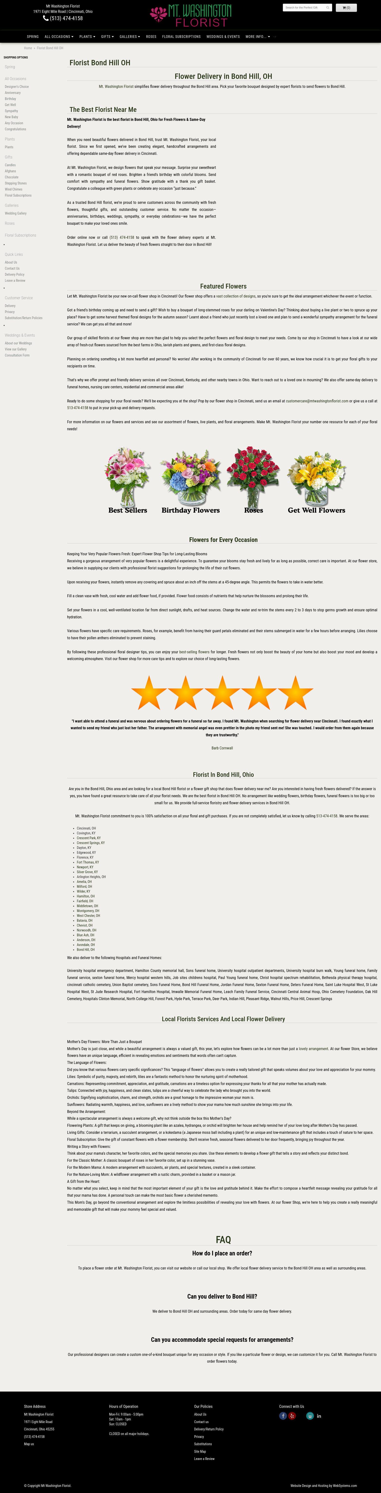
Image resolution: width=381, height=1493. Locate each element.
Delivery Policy (14, 274)
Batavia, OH (84, 920)
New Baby (11, 117)
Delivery (10, 306)
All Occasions (57, 37)
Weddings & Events (223, 37)
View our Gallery (15, 349)
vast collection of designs (236, 296)
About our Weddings (18, 343)
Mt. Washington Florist (116, 86)
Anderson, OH (86, 940)
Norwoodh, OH (86, 930)
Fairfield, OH (85, 901)
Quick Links (14, 254)
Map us (29, 1444)
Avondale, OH (86, 945)
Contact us (201, 1422)
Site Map (200, 1451)
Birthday (10, 99)
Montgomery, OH (88, 911)
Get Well (10, 105)
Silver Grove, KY (87, 872)
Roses (151, 37)
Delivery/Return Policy (209, 1429)
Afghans (10, 171)
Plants (85, 37)
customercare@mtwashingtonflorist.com (317, 401)
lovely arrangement (313, 1048)
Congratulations (15, 129)
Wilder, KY (83, 891)
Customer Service (19, 297)
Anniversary (13, 93)
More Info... (256, 37)
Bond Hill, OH (86, 950)
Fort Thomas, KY (88, 862)
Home (28, 48)
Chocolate (11, 177)
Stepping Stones (16, 183)
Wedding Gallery (15, 213)
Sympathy (11, 111)
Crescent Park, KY (89, 838)
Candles (10, 165)
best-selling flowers (194, 652)
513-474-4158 (77, 408)
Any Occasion (14, 123)
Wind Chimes (13, 189)
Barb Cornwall (222, 748)
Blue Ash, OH (85, 935)
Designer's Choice (17, 87)
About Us (11, 262)
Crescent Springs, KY (91, 843)
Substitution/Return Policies (24, 318)
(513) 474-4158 (63, 18)
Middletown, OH (87, 906)
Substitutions (203, 1444)
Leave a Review (15, 280)
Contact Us (12, 268)
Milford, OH (84, 886)
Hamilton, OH (86, 896)
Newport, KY (85, 867)
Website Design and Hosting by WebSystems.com (324, 1486)
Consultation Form (17, 355)
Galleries (128, 37)
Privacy (10, 312)
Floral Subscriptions (181, 37)
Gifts (106, 37)
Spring (33, 37)
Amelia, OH (84, 882)
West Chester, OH (88, 916)
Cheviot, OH (85, 925)
